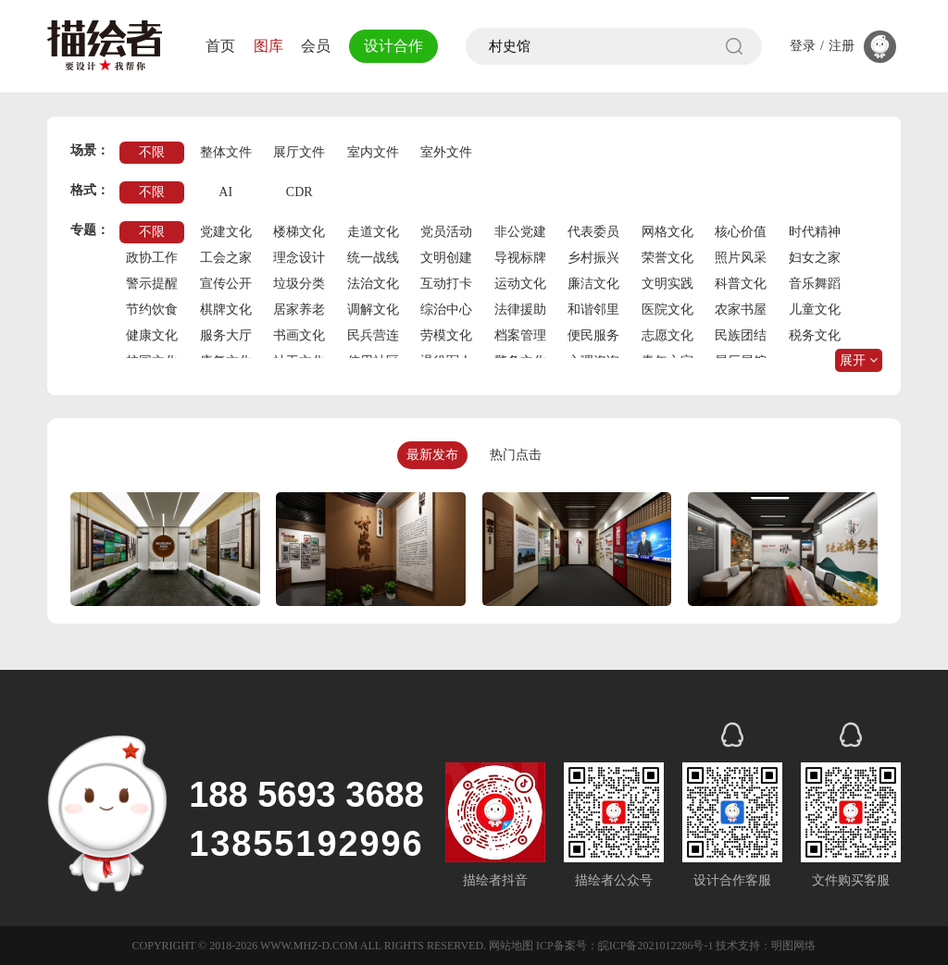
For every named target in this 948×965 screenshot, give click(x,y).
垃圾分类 (299, 284)
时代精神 (815, 232)
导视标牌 (520, 258)
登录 (803, 46)
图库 (268, 46)
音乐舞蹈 (815, 284)
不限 (152, 152)
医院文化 (667, 309)
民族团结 (741, 335)
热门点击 (516, 455)
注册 (841, 46)
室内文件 (373, 152)
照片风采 (741, 258)
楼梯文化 (299, 232)
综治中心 (446, 309)
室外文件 (446, 152)
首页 (220, 46)
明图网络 (793, 945)
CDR (299, 192)
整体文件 (226, 152)
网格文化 (667, 232)
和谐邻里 (593, 309)
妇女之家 (815, 258)
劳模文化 (446, 335)
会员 (316, 46)
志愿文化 (667, 335)
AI (225, 192)
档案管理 (520, 335)
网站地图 (511, 945)
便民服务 (593, 335)
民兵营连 (373, 335)
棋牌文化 (226, 309)
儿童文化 (815, 309)
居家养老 (299, 309)
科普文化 (741, 284)
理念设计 (299, 258)
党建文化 (226, 232)
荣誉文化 (667, 258)
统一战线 (373, 258)
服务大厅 (226, 335)
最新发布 (432, 455)
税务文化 (815, 335)
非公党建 (520, 232)
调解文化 (373, 309)
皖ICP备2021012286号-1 (656, 945)
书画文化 (299, 335)
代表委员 (593, 232)
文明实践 (667, 284)
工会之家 (226, 258)
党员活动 (446, 232)
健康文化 (152, 335)
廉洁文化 (593, 284)
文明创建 (446, 258)
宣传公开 (226, 284)
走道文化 (373, 232)
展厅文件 (299, 152)
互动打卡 (446, 284)
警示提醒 (152, 284)
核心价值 (741, 232)
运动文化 (520, 284)
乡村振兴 (593, 258)
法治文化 (373, 284)
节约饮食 (152, 309)
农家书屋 (741, 309)
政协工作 (152, 258)
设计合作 (393, 46)
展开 (859, 360)
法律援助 (520, 309)
